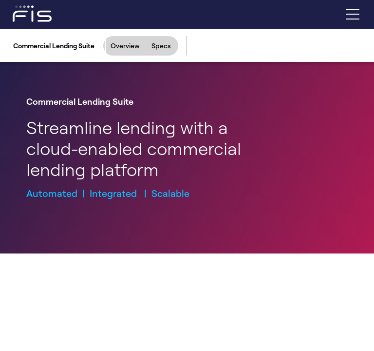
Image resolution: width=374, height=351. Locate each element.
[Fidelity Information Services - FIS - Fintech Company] (23, 13)
